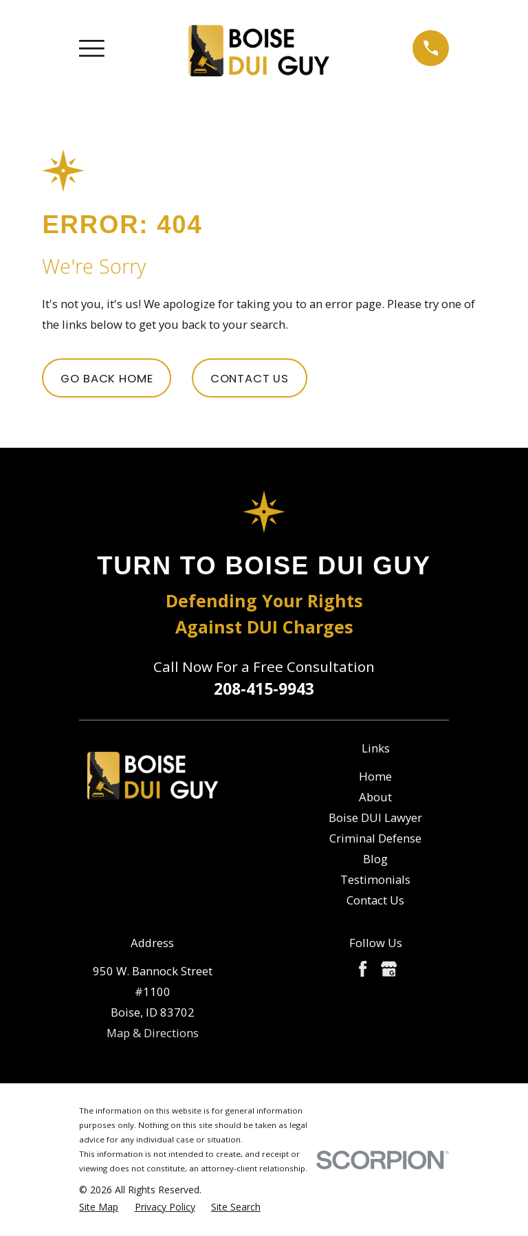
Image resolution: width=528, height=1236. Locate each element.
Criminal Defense (375, 838)
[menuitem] (98, 1206)
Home (375, 776)
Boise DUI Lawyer (375, 817)
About (375, 797)
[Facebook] (363, 969)
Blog (375, 859)
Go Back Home (106, 378)
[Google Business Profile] (389, 969)
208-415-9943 (264, 688)
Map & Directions (153, 1033)
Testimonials (375, 879)
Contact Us (249, 378)
